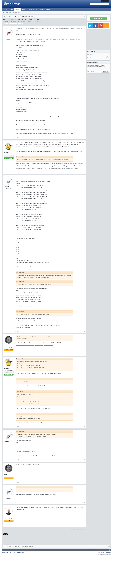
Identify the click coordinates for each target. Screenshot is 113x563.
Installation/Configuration (16, 21)
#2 (84, 171)
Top (107, 549)
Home (104, 549)
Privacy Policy (108, 552)
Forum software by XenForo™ (13, 552)
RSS (109, 550)
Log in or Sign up (105, 0)
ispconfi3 (20, 23)
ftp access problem (13, 23)
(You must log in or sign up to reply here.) (78, 529)
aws (7, 23)
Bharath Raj (30, 21)
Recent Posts (17, 12)
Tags (12, 9)
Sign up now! (98, 18)
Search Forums (8, 12)
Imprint (99, 549)
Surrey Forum (108, 554)
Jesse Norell (7, 152)
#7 (84, 482)
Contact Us (91, 549)
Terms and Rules (101, 552)
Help (96, 549)
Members (24, 9)
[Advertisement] (98, 84)
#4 (84, 353)
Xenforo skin (5, 549)
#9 (84, 524)
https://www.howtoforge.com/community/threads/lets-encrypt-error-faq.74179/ (34, 345)
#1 (84, 137)
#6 (84, 459)
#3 (84, 331)
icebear (107, 59)
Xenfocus (11, 549)
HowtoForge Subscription (45, 9)
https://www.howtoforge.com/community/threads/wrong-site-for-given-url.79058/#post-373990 (38, 342)
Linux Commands (33, 9)
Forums (17, 9)
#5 (84, 426)
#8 (84, 502)
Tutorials (6, 9)
